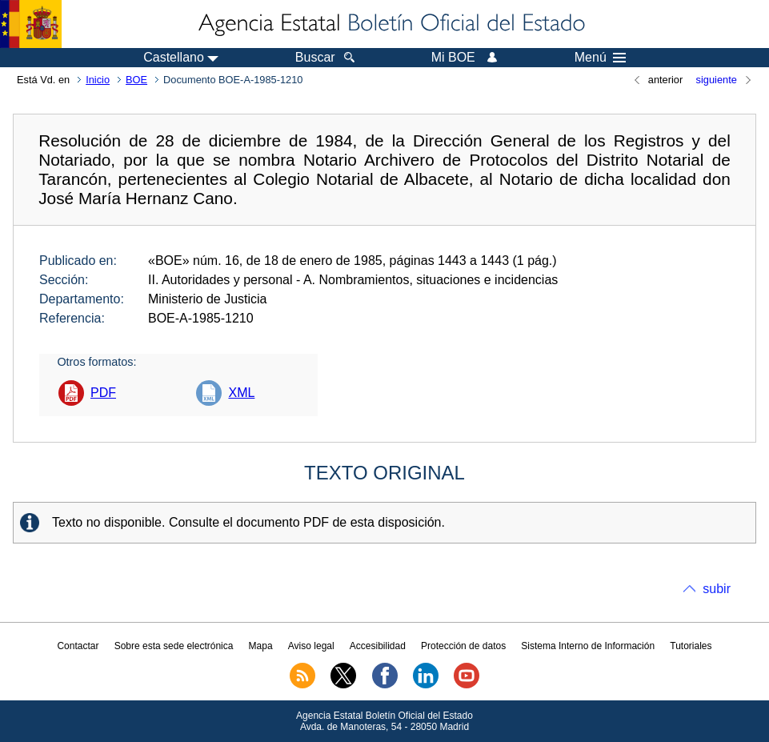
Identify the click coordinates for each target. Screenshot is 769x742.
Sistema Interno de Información (588, 646)
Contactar (77, 646)
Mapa (261, 646)
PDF (103, 392)
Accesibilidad (378, 646)
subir (717, 589)
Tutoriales (690, 646)
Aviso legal (311, 646)
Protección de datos (463, 646)
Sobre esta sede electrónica (174, 646)
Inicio (98, 80)
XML (241, 392)
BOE (136, 80)
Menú (600, 57)
